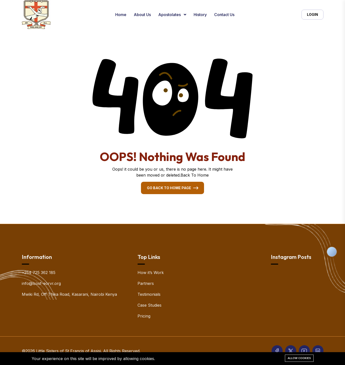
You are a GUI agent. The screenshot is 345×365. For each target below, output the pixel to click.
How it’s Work (151, 272)
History (200, 14)
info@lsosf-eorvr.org (41, 283)
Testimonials (149, 294)
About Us (142, 14)
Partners (146, 283)
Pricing (144, 316)
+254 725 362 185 (38, 272)
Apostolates (170, 14)
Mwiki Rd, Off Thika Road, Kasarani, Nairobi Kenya (69, 294)
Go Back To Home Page (169, 188)
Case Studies (149, 305)
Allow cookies (299, 358)
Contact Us (224, 14)
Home (120, 14)
